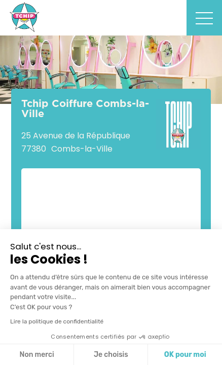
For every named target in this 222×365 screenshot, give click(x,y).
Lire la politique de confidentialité (56, 321)
